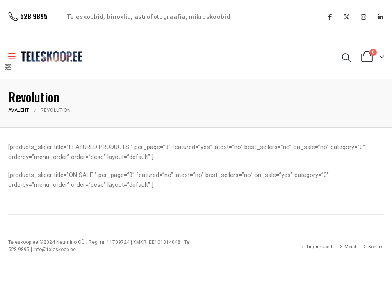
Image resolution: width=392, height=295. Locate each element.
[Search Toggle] (346, 58)
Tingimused (319, 247)
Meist (350, 247)
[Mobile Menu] (14, 57)
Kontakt (376, 247)
